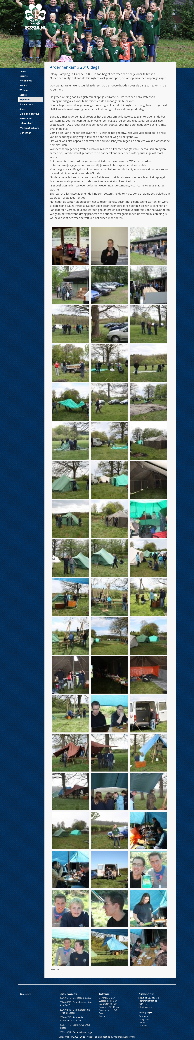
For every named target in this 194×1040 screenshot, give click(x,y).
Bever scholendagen (76, 1032)
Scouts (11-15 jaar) (108, 1003)
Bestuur (103, 1016)
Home (23, 71)
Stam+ (23, 109)
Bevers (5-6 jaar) (107, 997)
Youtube (142, 1025)
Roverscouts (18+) (108, 1010)
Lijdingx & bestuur (29, 113)
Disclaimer (64, 1036)
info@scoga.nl (145, 1007)
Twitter (142, 1022)
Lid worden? (26, 123)
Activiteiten (26, 118)
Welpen (24, 90)
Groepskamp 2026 (75, 997)
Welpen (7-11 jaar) (108, 1000)
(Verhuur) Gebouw (29, 127)
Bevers (23, 85)
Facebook (143, 1016)
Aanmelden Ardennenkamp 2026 (72, 1019)
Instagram (143, 1019)
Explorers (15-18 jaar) (109, 1007)
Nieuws (24, 75)
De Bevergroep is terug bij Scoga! (75, 1011)
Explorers (25, 99)
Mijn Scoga (25, 132)
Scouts (23, 94)
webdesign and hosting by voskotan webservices (111, 1036)
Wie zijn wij (26, 80)
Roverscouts (26, 104)
